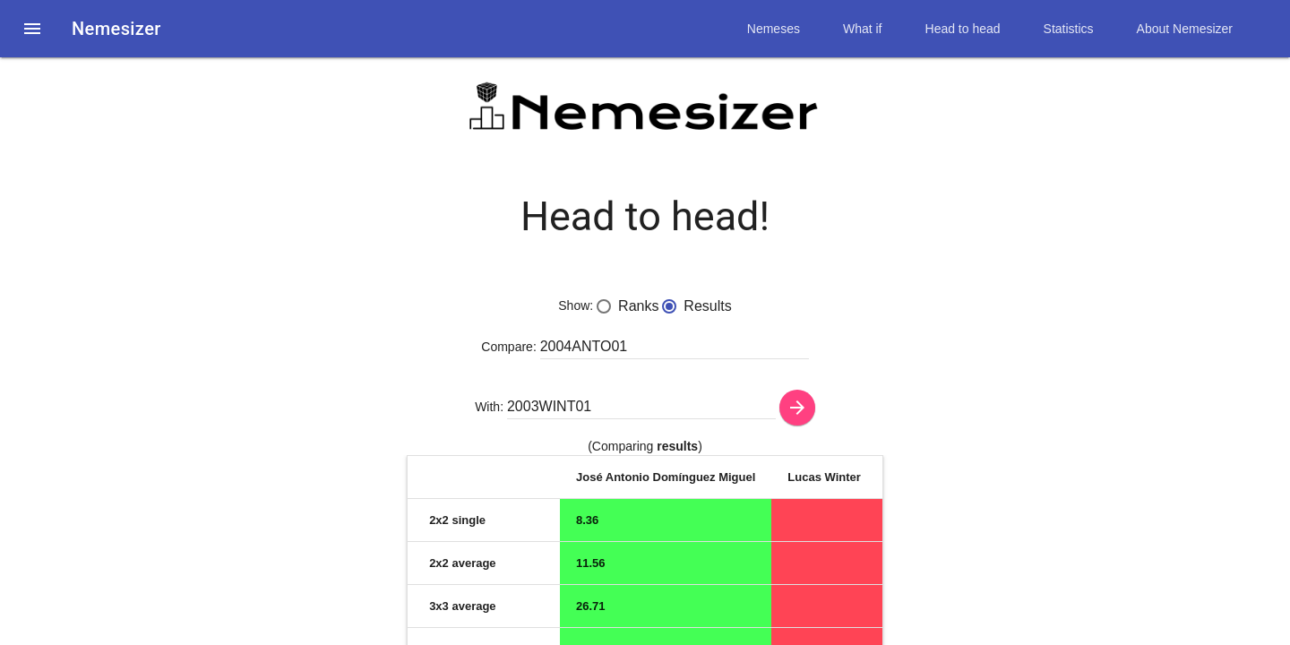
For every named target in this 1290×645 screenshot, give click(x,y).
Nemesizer (116, 28)
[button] (32, 28)
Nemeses (773, 29)
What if (862, 29)
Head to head (963, 29)
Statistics (1069, 29)
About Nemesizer (1185, 29)
